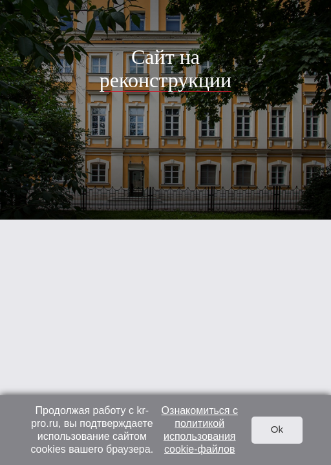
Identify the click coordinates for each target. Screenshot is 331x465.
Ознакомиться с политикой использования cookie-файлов (200, 430)
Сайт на (165, 68)
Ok (277, 429)
